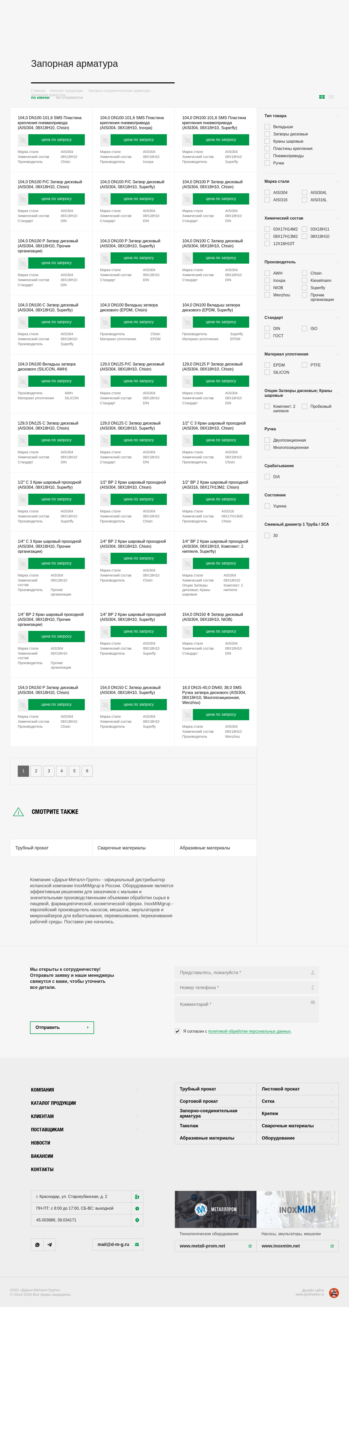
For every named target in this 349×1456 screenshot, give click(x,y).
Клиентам (84, 1225)
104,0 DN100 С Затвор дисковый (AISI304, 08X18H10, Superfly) (50, 342)
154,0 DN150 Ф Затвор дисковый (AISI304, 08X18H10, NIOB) (214, 706)
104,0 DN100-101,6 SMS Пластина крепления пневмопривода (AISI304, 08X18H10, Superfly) (208, 127)
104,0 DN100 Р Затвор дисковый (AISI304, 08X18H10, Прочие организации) (50, 272)
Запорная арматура (48, 95)
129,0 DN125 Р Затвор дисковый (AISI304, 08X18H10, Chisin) (214, 413)
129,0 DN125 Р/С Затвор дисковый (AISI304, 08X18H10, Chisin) (132, 413)
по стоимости (69, 97)
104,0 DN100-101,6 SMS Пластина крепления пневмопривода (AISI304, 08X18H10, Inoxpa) (126, 127)
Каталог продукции (66, 90)
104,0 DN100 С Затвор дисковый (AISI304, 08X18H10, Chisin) (214, 272)
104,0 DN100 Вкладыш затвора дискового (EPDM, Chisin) (132, 339)
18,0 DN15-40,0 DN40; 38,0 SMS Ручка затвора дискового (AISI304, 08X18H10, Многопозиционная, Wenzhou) (215, 789)
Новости (43, 1251)
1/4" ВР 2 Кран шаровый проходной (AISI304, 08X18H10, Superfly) (133, 706)
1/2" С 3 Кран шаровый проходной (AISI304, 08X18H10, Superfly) (51, 555)
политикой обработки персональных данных (249, 1140)
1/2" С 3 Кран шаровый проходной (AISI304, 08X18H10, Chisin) (215, 484)
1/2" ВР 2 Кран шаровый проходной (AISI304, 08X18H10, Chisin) (133, 555)
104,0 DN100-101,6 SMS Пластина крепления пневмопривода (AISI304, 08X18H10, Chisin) (44, 127)
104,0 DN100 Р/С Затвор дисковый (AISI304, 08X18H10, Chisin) (50, 201)
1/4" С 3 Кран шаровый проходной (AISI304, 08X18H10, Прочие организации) (51, 626)
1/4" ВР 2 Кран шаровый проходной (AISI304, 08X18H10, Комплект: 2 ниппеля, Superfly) (215, 626)
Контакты (45, 1278)
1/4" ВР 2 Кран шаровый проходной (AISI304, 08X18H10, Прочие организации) (51, 706)
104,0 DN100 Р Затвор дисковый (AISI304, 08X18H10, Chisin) (214, 201)
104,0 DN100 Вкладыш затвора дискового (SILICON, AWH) (50, 410)
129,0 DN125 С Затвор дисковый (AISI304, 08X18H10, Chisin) (50, 484)
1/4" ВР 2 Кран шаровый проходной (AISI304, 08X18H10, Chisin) (133, 626)
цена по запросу (58, 150)
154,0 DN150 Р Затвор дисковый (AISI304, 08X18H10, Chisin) (50, 786)
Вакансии (45, 1264)
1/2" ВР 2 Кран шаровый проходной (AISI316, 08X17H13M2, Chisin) (207, 555)
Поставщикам (84, 1238)
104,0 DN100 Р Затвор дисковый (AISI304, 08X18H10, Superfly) (132, 272)
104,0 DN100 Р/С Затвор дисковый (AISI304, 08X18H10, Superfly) (132, 201)
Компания (84, 1198)
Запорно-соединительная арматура (119, 90)
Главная (38, 90)
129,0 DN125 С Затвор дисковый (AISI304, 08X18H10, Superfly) (132, 484)
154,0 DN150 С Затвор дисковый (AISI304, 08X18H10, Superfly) (132, 786)
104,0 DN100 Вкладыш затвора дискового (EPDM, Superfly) (214, 339)
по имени (40, 97)
